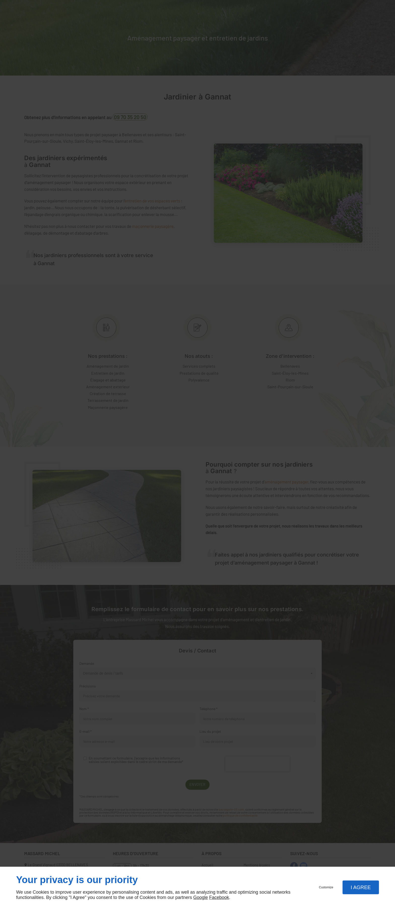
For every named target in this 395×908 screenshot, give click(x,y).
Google (200, 897)
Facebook (219, 897)
